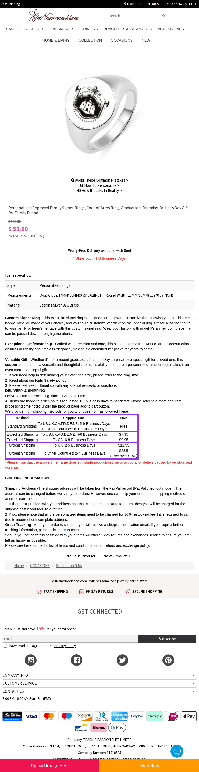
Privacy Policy (65, 645)
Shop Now (149, 765)
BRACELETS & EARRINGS (128, 29)
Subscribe (167, 638)
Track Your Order (137, 4)
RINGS (90, 29)
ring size (130, 375)
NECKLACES (65, 29)
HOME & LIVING (57, 40)
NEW (146, 40)
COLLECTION (92, 40)
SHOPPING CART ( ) (181, 4)
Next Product (116, 555)
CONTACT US (13, 691)
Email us (46, 385)
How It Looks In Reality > (99, 190)
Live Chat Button (176, 751)
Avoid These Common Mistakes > (99, 180)
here (27, 545)
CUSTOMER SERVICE (20, 683)
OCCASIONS (123, 40)
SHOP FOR (35, 29)
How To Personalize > (99, 185)
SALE (12, 29)
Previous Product (79, 555)
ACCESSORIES (173, 29)
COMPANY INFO (15, 675)
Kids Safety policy (51, 380)
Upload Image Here (50, 765)
